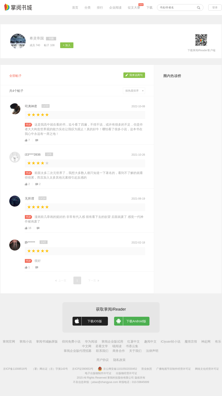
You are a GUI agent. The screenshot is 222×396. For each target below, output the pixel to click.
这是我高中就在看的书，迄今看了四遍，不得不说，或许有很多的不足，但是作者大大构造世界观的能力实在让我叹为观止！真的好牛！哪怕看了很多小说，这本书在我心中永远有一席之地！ (84, 129)
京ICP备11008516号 (15, 368)
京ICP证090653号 (82, 368)
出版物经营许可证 (126, 373)
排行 (100, 7)
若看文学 (102, 346)
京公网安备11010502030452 (117, 368)
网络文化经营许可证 (207, 368)
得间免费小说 (71, 341)
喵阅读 (117, 346)
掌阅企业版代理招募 (78, 351)
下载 (149, 7)
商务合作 (119, 351)
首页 (75, 7)
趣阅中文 (150, 341)
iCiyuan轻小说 (170, 341)
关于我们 (135, 351)
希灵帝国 (37, 38)
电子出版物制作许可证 (98, 373)
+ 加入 (67, 45)
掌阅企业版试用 (112, 341)
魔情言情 (191, 341)
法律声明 (152, 351)
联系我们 (102, 351)
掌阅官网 (9, 341)
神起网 (206, 341)
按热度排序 (134, 90)
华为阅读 (91, 341)
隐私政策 (119, 360)
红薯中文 (133, 341)
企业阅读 (115, 7)
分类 (87, 7)
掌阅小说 (25, 341)
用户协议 (102, 360)
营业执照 (146, 368)
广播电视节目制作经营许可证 (173, 368)
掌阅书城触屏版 (47, 341)
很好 (37, 260)
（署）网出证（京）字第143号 (50, 368)
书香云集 (132, 346)
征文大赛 (134, 7)
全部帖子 (15, 75)
